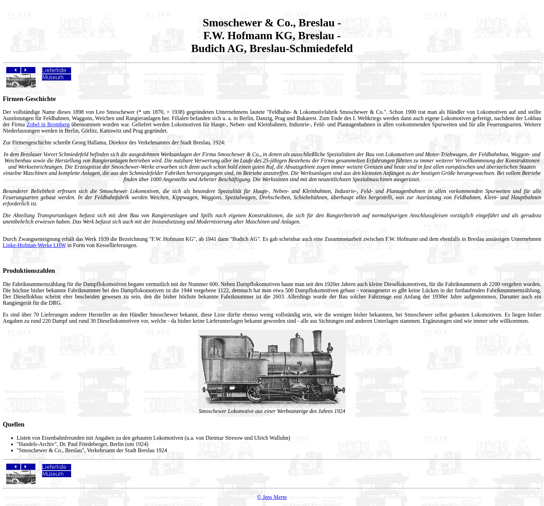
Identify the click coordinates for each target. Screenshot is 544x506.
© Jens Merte (272, 497)
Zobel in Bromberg (48, 124)
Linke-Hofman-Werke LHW (34, 245)
